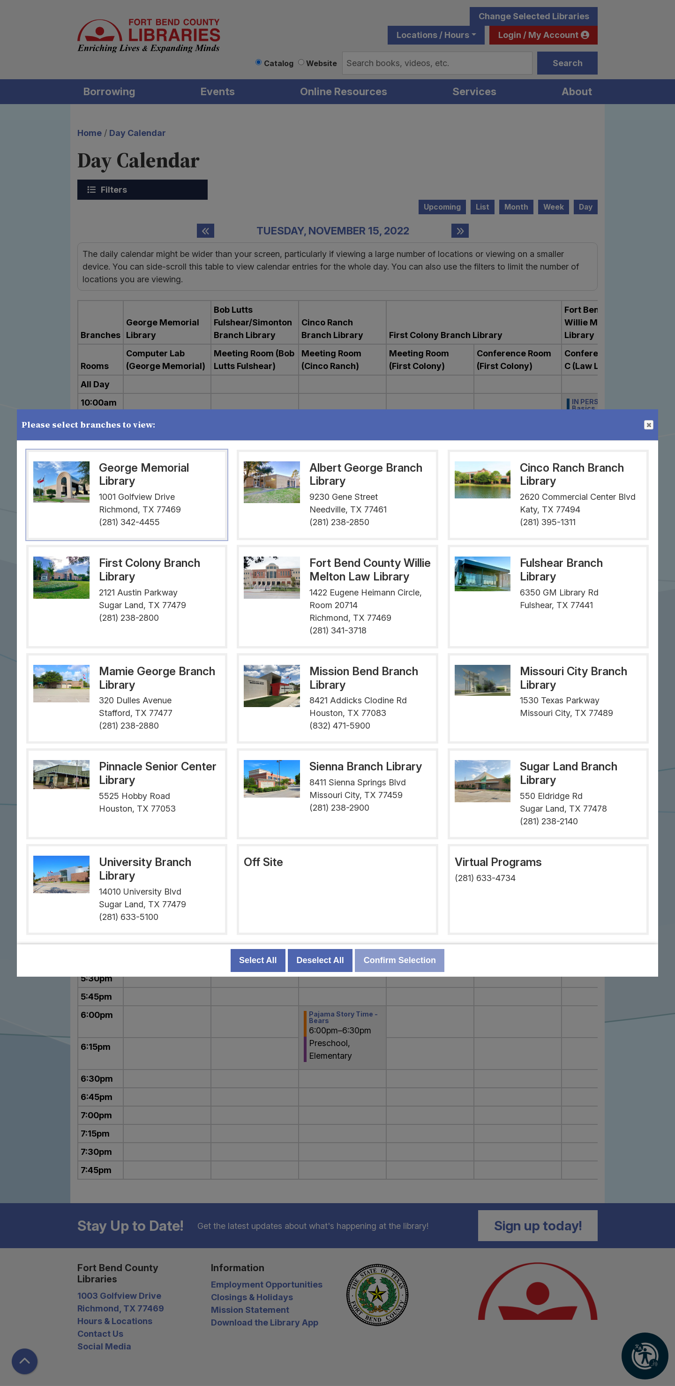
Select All (258, 960)
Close (648, 425)
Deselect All (320, 960)
